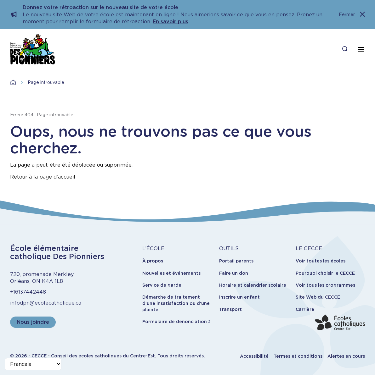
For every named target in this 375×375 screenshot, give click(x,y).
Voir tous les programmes (325, 285)
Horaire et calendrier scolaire (252, 285)
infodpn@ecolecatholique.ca (45, 303)
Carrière (305, 309)
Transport (230, 309)
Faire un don (233, 273)
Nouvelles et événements (171, 273)
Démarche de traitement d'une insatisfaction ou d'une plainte (176, 303)
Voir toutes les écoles (320, 260)
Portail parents (236, 260)
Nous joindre (33, 322)
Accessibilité (254, 356)
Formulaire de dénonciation (174, 321)
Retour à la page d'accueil (42, 177)
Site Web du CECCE (318, 297)
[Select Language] (33, 364)
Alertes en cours (346, 356)
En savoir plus (170, 22)
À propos (152, 260)
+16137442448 (28, 292)
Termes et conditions (298, 356)
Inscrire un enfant (239, 297)
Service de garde (161, 285)
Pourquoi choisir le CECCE (325, 273)
